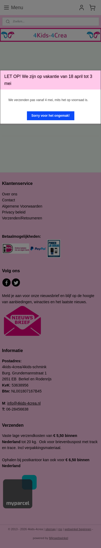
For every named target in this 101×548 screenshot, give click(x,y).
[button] (50, 115)
